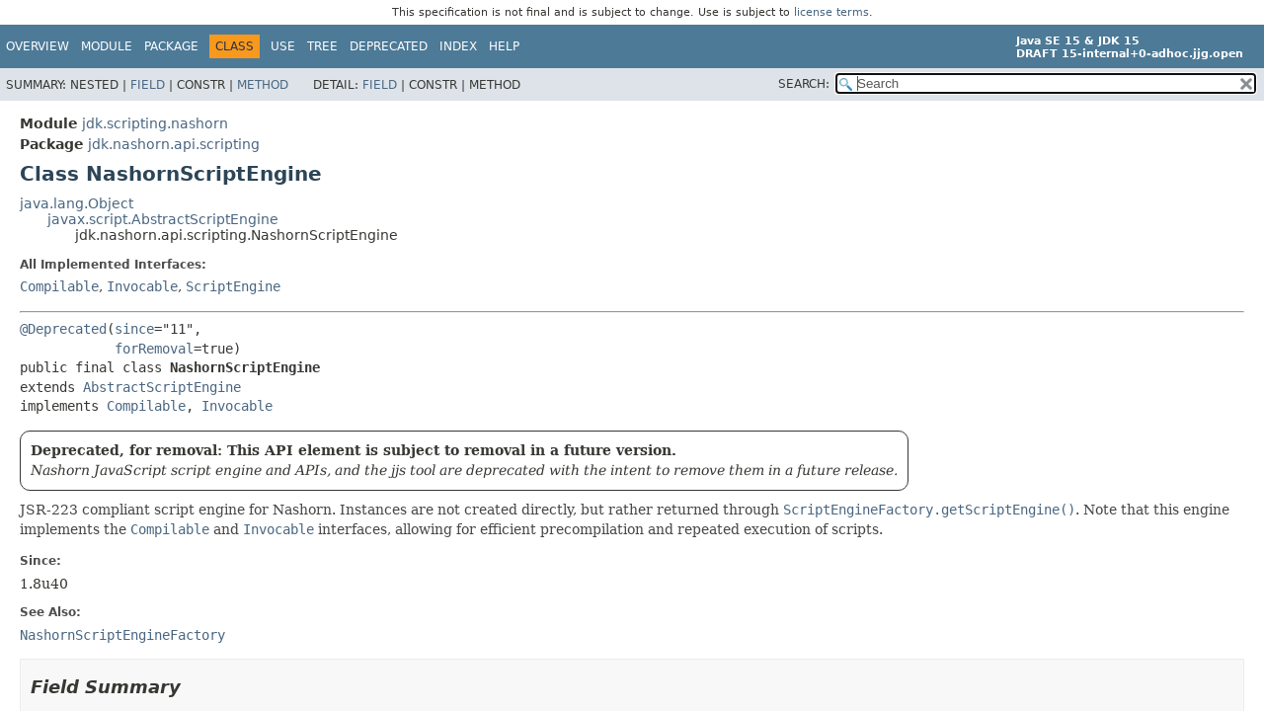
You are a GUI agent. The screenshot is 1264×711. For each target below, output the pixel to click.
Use (283, 46)
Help (504, 46)
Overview (37, 46)
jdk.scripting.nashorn (155, 123)
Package (171, 46)
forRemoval (154, 348)
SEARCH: (804, 84)
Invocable (142, 286)
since (134, 329)
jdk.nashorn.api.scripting (174, 144)
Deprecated (389, 46)
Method (262, 85)
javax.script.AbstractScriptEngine (162, 219)
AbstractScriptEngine (162, 387)
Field (147, 85)
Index (458, 46)
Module (106, 46)
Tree (322, 46)
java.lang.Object (76, 203)
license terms (831, 12)
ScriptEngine (233, 286)
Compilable (59, 286)
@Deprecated (63, 329)
